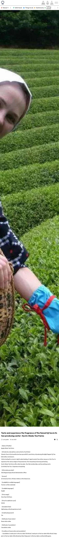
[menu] (56, 2)
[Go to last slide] (10, 8)
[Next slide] (58, 8)
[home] (20, 3)
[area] (4, 8)
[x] (57, 439)
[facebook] (54, 439)
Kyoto (2, 448)
